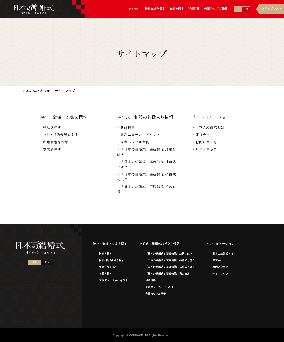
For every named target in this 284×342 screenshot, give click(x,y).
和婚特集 (126, 127)
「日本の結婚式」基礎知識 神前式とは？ (170, 260)
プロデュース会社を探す (113, 280)
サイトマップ (204, 149)
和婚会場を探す (54, 142)
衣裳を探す (50, 149)
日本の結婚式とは (208, 127)
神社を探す (50, 127)
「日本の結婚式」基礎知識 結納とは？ (169, 253)
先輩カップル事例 (155, 293)
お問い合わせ (204, 142)
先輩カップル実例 (133, 142)
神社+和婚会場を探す (59, 134)
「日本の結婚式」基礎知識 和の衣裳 (167, 273)
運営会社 (201, 134)
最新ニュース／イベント (139, 134)
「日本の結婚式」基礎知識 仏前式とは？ (170, 266)
